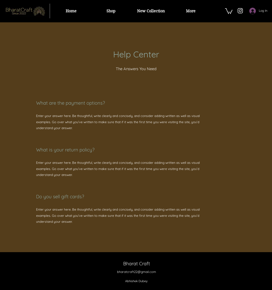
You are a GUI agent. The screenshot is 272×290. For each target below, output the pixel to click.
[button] (228, 11)
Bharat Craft (136, 264)
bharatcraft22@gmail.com (136, 272)
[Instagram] (240, 10)
